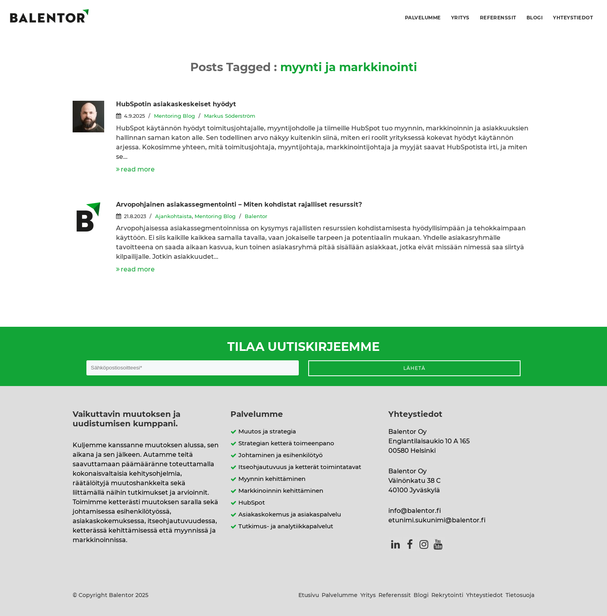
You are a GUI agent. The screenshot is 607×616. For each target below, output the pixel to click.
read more (138, 169)
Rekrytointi (447, 595)
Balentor (256, 216)
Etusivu (308, 595)
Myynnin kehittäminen (271, 479)
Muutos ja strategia (267, 432)
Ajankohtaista (173, 216)
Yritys (460, 17)
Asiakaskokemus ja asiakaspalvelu (289, 515)
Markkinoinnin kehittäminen (280, 491)
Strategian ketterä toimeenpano (286, 443)
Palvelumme (423, 17)
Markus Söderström (229, 116)
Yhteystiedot (573, 17)
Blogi (534, 17)
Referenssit (498, 17)
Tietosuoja (520, 595)
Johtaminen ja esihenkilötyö (280, 455)
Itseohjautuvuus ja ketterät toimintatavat (299, 467)
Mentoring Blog (174, 116)
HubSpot (251, 503)
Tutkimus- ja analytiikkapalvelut (285, 526)
